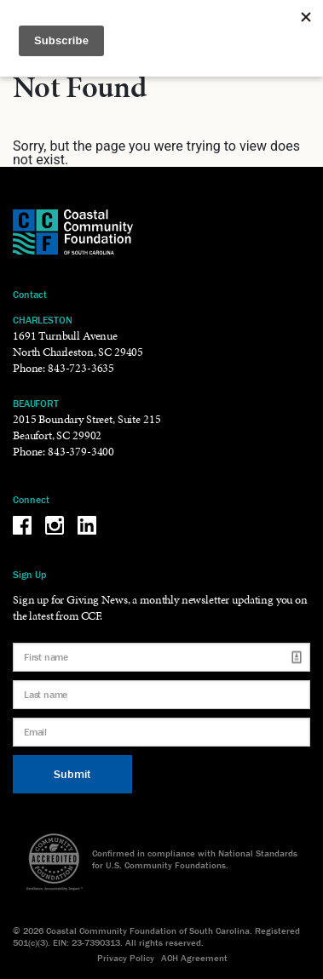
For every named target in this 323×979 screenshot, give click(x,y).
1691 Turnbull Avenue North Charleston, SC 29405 (78, 344)
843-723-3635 (81, 368)
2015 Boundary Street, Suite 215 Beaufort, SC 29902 (86, 427)
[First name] (161, 657)
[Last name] (161, 694)
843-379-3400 (81, 452)
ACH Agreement (194, 958)
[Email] (161, 732)
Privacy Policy (125, 958)
